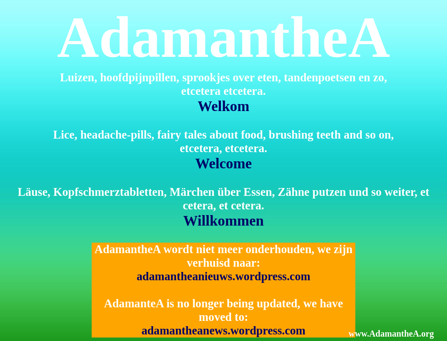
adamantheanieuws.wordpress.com (223, 276)
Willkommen (223, 220)
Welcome (223, 163)
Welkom (224, 106)
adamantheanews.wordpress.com (223, 330)
